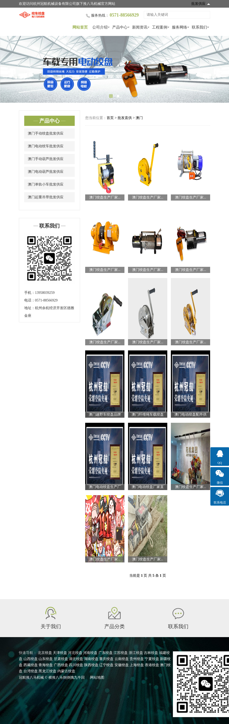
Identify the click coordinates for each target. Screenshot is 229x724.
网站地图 (97, 677)
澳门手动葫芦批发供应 (45, 159)
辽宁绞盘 (106, 665)
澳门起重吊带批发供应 (45, 197)
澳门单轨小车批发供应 (45, 184)
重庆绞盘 (106, 659)
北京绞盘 (45, 653)
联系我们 (199, 27)
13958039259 (45, 293)
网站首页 (80, 27)
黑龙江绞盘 (47, 671)
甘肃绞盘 (61, 659)
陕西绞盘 (91, 665)
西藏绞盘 (30, 665)
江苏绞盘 (120, 653)
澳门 (139, 118)
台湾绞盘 (30, 671)
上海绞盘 (137, 665)
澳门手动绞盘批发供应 (45, 133)
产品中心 (120, 27)
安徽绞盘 (122, 665)
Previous (10, 69)
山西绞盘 (30, 659)
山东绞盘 (46, 659)
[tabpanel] (114, 69)
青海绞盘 (46, 665)
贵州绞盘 (137, 659)
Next (219, 69)
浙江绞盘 (136, 653)
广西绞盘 (61, 665)
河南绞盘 (90, 653)
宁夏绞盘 (152, 659)
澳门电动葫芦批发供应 (45, 172)
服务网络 (179, 27)
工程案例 (159, 27)
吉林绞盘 (151, 653)
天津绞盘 (60, 653)
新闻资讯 (139, 27)
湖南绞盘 (91, 659)
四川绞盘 (76, 665)
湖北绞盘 (76, 659)
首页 (110, 118)
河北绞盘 (75, 653)
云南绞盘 (122, 659)
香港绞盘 (152, 665)
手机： (29, 293)
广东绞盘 (105, 653)
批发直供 (125, 118)
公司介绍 (100, 27)
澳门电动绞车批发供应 (45, 146)
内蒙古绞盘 (66, 671)
